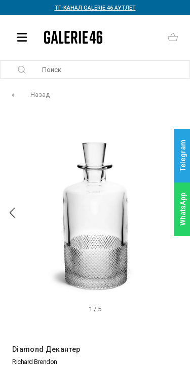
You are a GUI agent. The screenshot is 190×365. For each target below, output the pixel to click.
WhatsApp (183, 209)
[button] (12, 213)
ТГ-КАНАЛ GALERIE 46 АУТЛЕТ (95, 8)
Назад (40, 94)
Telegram (183, 156)
